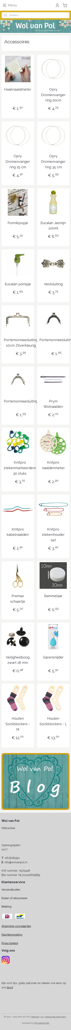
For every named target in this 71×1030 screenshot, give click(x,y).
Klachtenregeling (12, 934)
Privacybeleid (10, 943)
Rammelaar (53, 596)
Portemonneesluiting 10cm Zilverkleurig (21, 342)
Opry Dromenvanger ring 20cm (53, 94)
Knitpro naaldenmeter (53, 465)
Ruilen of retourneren (14, 898)
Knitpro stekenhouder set (53, 534)
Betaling (6, 906)
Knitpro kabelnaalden (18, 532)
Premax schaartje (17, 598)
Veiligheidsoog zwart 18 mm (18, 660)
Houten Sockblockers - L (53, 721)
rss (42, 1017)
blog (10, 987)
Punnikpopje (18, 223)
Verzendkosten (11, 889)
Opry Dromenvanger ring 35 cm (53, 161)
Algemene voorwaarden (16, 926)
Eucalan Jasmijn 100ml (53, 225)
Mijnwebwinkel (41, 1023)
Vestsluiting (53, 284)
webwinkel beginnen (55, 1017)
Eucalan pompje (18, 284)
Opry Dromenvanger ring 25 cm (17, 161)
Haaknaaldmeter (17, 89)
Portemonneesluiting (21, 401)
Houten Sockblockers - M (17, 723)
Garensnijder (53, 657)
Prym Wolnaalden (53, 404)
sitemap (35, 1017)
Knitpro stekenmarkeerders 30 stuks (20, 467)
